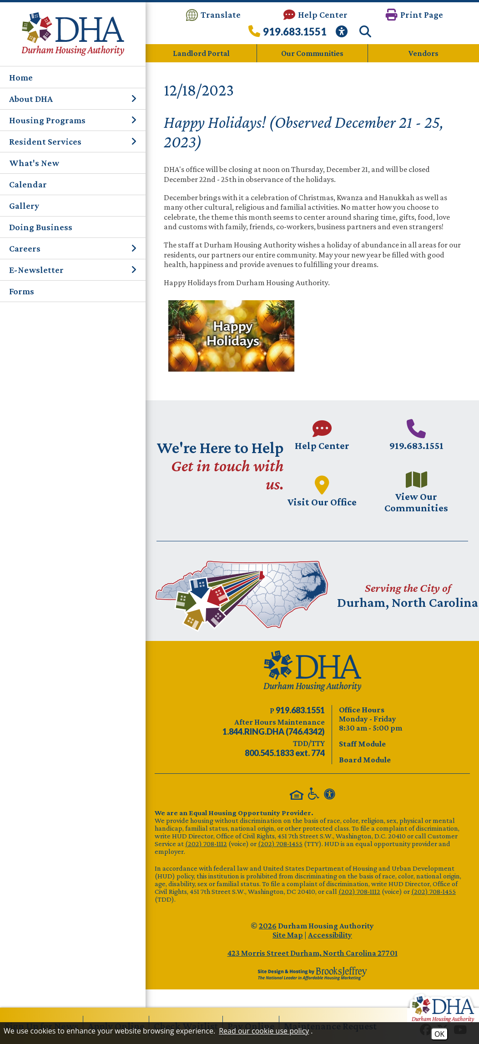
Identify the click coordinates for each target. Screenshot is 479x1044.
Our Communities (312, 53)
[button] (414, 14)
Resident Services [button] (72, 141)
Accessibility (330, 934)
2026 (268, 925)
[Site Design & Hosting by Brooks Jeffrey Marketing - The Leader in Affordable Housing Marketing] (312, 973)
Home (21, 77)
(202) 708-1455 (280, 843)
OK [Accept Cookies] (439, 1034)
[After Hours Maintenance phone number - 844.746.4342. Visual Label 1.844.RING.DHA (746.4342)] (273, 731)
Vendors (423, 53)
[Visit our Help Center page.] (322, 434)
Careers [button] (72, 248)
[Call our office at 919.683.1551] (287, 33)
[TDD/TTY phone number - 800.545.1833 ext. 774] (285, 753)
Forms (21, 291)
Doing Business (40, 227)
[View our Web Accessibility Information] (343, 33)
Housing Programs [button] (72, 120)
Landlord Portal (201, 53)
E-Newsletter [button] (72, 270)
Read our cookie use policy (264, 1031)
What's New (34, 163)
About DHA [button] (72, 99)
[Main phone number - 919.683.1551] (416, 434)
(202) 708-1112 (206, 843)
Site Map (287, 934)
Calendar (28, 184)
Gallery (24, 206)
